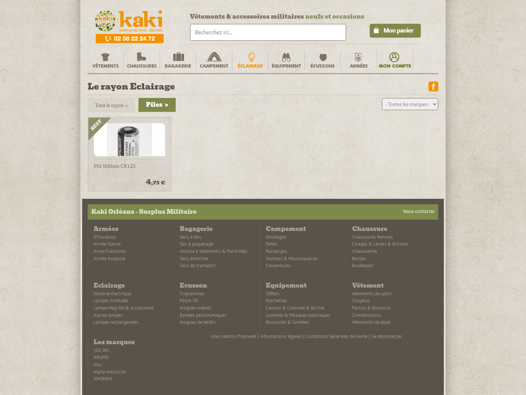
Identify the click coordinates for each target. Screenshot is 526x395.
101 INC (102, 350)
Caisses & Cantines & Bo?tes (295, 308)
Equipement (286, 285)
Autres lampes (108, 315)
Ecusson (193, 285)
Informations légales (281, 336)
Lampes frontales (111, 300)
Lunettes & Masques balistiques (298, 315)
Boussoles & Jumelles (287, 322)
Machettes (276, 300)
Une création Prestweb (233, 336)
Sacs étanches (194, 258)
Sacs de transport (198, 265)
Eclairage (109, 285)
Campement (286, 228)
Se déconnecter (386, 336)
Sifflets (273, 293)
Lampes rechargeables (116, 322)
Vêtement (368, 285)
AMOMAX (103, 378)
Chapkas (361, 300)
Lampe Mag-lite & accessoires (124, 308)
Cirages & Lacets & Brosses (380, 244)
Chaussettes (364, 251)
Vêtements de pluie (371, 322)
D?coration (105, 237)
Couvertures (278, 265)
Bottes (359, 258)
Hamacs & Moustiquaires (291, 258)
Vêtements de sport (372, 293)
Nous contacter (419, 211)
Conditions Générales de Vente (336, 336)
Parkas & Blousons (371, 308)
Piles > (157, 104)
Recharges (276, 251)
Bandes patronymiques (203, 315)
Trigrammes (192, 293)
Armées (106, 228)
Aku (98, 364)
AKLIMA (101, 357)
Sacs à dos (190, 237)
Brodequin (362, 265)
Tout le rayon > (111, 105)
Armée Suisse (107, 244)
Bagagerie (196, 228)
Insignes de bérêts (198, 322)
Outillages (276, 237)
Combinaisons (366, 315)
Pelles (271, 244)
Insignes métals (195, 308)
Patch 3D (189, 300)
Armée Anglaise (109, 258)
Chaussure (369, 228)
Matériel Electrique (112, 293)
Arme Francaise (109, 251)
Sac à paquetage (196, 244)
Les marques (114, 342)
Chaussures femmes (372, 237)
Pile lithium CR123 (115, 166)
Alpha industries (110, 372)
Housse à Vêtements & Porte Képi (213, 251)
